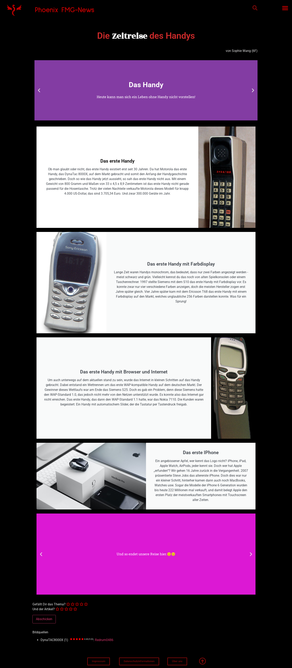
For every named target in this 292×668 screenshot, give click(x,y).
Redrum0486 (104, 640)
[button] (255, 7)
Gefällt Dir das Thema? (48, 604)
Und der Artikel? (43, 609)
